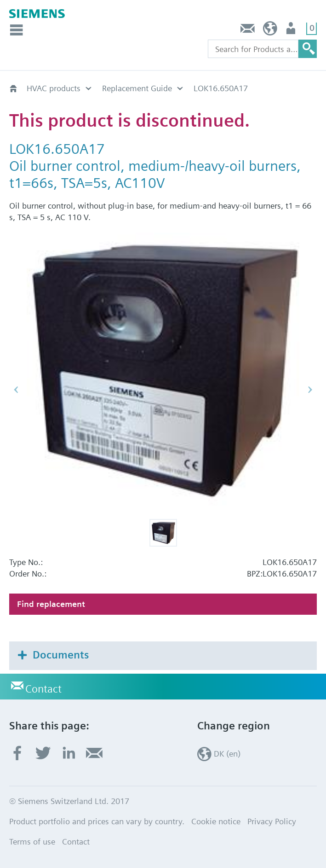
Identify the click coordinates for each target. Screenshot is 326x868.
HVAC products (53, 88)
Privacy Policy (271, 821)
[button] (163, 533)
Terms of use (32, 841)
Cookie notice (215, 821)
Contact (247, 30)
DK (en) (270, 30)
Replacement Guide (137, 88)
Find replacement (51, 604)
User (292, 30)
